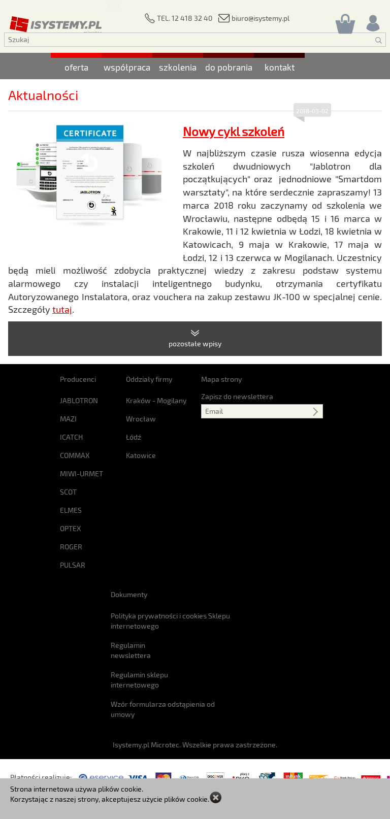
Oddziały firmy (149, 379)
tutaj (62, 309)
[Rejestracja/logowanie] (372, 20)
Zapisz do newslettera (237, 396)
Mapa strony (221, 379)
